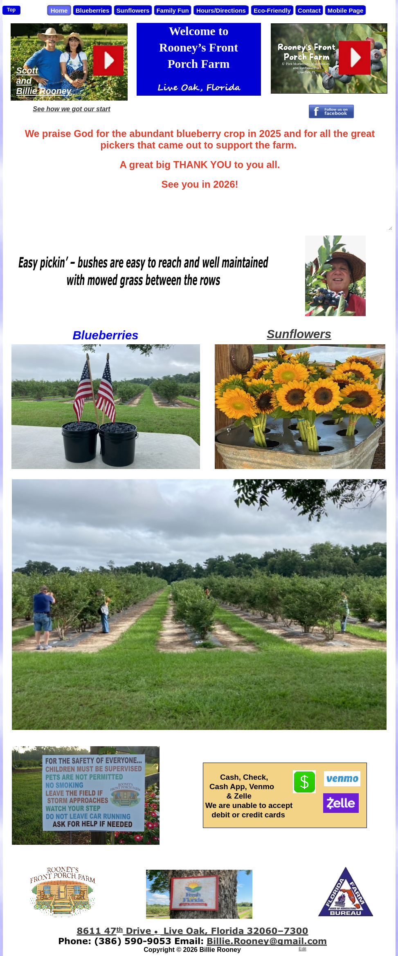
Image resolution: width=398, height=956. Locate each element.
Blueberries (105, 335)
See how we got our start (71, 108)
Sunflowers (299, 334)
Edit (302, 948)
